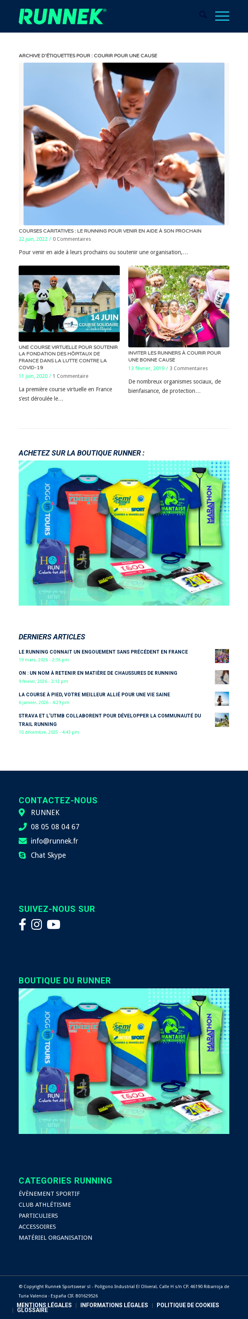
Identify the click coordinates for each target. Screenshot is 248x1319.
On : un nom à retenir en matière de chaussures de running (98, 673)
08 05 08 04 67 (55, 827)
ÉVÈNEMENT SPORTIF (49, 1193)
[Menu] (218, 16)
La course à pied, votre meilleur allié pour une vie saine (94, 695)
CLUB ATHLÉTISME (45, 1204)
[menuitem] (199, 16)
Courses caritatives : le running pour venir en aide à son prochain (110, 231)
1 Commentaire (70, 376)
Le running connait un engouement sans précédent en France (103, 652)
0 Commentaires (72, 239)
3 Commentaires (189, 368)
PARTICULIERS (38, 1215)
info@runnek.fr (54, 841)
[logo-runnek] (103, 16)
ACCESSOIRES (37, 1226)
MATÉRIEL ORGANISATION (56, 1237)
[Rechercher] (199, 16)
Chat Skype (48, 855)
